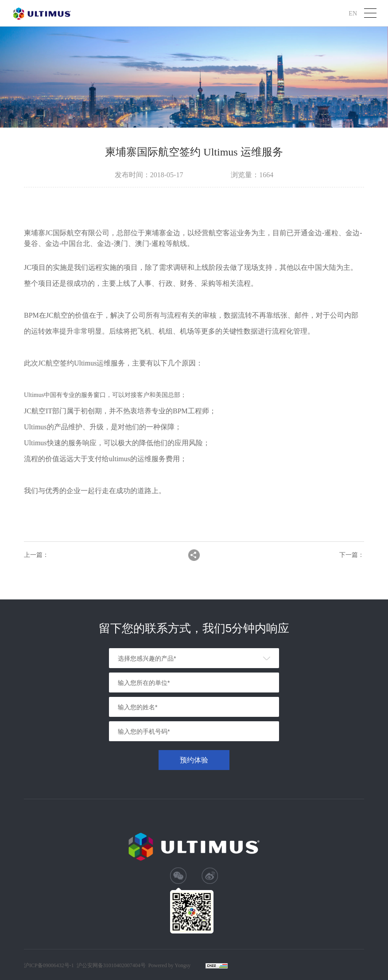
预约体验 (194, 760)
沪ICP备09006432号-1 (49, 965)
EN (353, 13)
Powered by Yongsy (169, 965)
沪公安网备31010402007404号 (111, 965)
